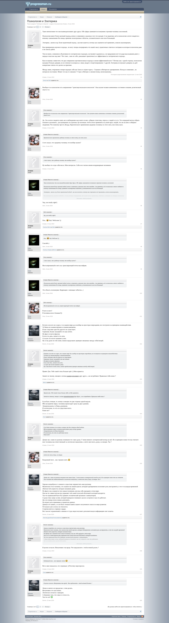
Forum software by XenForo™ (41, 619)
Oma (29, 101)
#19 (141, 569)
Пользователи (53, 9)
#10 (141, 293)
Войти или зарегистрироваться (132, 1)
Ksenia (45, 227)
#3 (141, 128)
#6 (141, 205)
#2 (141, 99)
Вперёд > (47, 27)
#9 (141, 269)
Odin (49, 80)
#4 (141, 146)
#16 (141, 463)
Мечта (49, 227)
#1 (141, 77)
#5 (141, 169)
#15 (141, 445)
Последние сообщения (33, 12)
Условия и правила (138, 619)
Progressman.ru (33, 9)
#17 (141, 514)
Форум (43, 9)
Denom (45, 80)
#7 (141, 224)
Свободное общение (42, 24)
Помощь (124, 616)
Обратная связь (116, 616)
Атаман (65, 24)
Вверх (138, 616)
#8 (141, 246)
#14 (141, 413)
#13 (141, 379)
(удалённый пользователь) (54, 517)
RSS (142, 616)
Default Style (29, 616)
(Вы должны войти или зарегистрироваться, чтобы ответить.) (125, 606)
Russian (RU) (37, 616)
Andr (44, 417)
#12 (141, 344)
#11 (141, 316)
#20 (141, 600)
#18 (141, 551)
